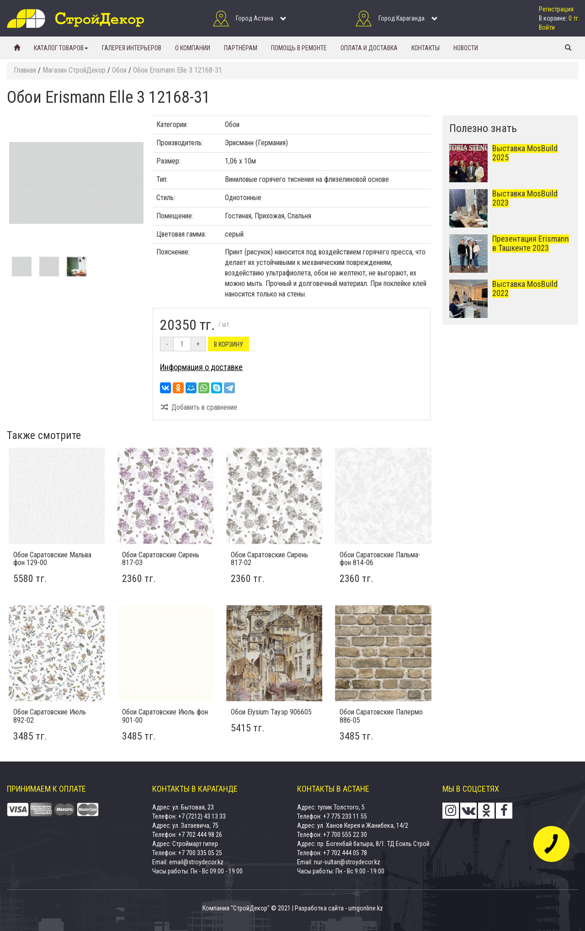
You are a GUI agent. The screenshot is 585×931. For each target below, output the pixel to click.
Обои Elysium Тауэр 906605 (271, 712)
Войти (547, 27)
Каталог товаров (61, 48)
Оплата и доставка (369, 48)
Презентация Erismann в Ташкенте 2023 (530, 243)
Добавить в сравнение (198, 407)
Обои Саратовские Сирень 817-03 (160, 558)
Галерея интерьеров (131, 48)
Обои (232, 124)
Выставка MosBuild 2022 (525, 288)
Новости (465, 48)
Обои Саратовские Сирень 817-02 (269, 558)
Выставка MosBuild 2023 (525, 198)
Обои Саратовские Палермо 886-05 (381, 716)
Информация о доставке (201, 367)
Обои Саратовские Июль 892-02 (49, 716)
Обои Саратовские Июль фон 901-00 (165, 716)
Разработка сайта (319, 908)
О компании (192, 48)
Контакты (425, 48)
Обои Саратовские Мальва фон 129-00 (52, 558)
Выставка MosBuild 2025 (525, 152)
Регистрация (556, 9)
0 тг (573, 18)
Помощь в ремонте (299, 48)
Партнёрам (240, 48)
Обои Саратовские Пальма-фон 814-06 (380, 558)
